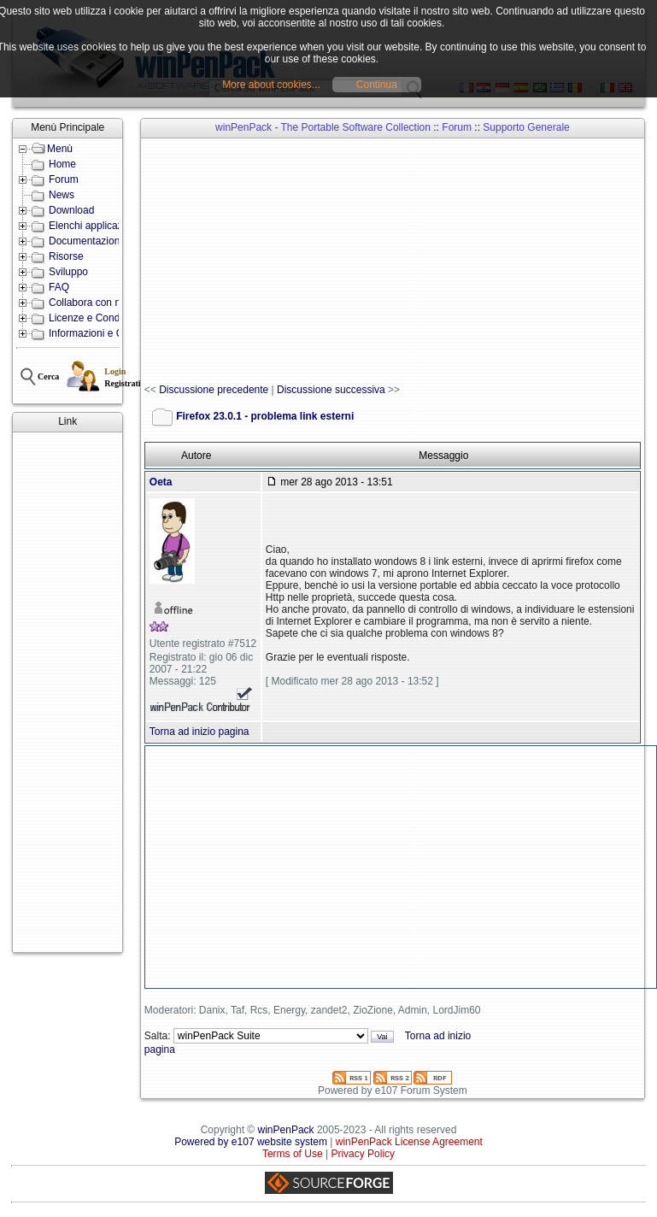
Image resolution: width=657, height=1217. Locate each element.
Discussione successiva (331, 390)
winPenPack (286, 1130)
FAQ (59, 287)
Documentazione (87, 241)
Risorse (66, 256)
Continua (376, 85)
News (61, 195)
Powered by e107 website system (250, 1142)
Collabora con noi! (90, 303)
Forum (64, 179)
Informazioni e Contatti (100, 333)
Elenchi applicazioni (93, 226)
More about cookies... (271, 85)
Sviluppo (68, 272)
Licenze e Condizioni (96, 318)
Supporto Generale (526, 127)
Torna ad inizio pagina (199, 732)
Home (62, 164)
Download (71, 210)
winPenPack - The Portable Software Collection (323, 127)
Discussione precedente (213, 390)
